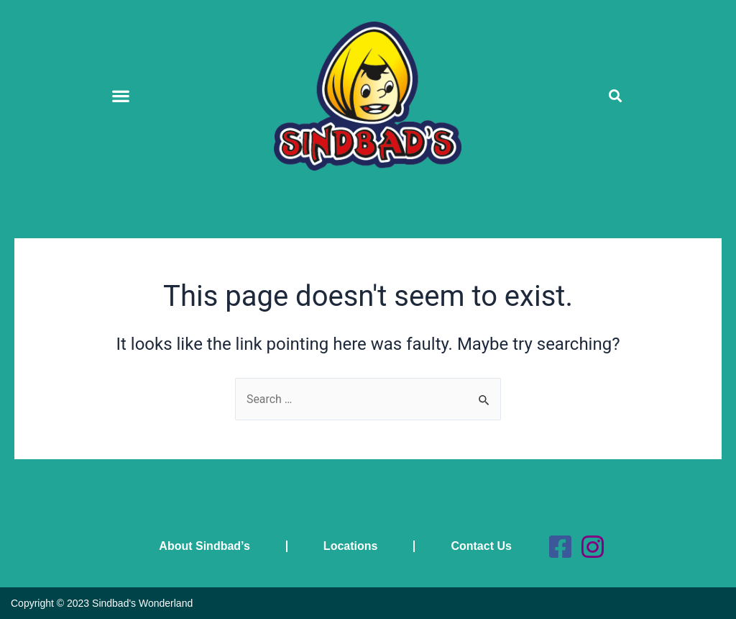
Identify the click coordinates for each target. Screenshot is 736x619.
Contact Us (481, 546)
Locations (350, 546)
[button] (120, 96)
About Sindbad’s (204, 546)
